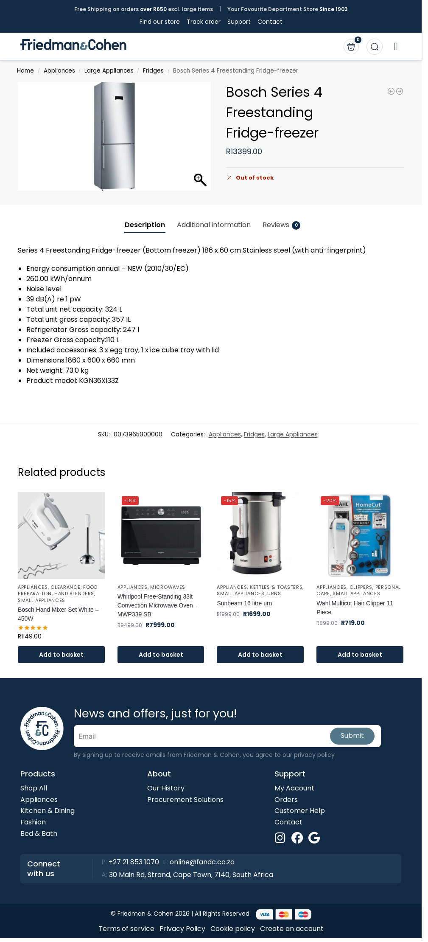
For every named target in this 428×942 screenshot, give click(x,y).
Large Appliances (109, 71)
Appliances (59, 71)
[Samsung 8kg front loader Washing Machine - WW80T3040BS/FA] (399, 91)
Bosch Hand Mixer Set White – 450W (58, 614)
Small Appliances (41, 600)
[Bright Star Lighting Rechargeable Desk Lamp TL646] (391, 91)
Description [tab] (145, 225)
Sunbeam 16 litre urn (244, 603)
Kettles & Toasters (276, 587)
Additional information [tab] (214, 225)
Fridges (153, 71)
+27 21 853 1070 (134, 862)
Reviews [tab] (281, 225)
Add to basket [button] (61, 654)
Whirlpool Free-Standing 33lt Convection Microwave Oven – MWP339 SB (157, 605)
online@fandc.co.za (202, 862)
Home (25, 71)
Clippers (361, 587)
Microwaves (167, 587)
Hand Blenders (74, 593)
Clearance (65, 587)
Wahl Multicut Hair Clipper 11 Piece (354, 608)
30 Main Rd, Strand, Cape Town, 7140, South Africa (191, 875)
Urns (274, 593)
